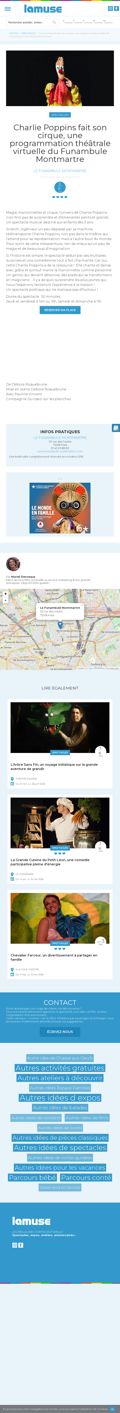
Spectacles (28, 33)
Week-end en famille (60, 1187)
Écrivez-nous (60, 1032)
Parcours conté (86, 1177)
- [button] (5, 600)
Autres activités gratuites (60, 1068)
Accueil (14, 33)
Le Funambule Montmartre (60, 171)
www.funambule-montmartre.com (60, 451)
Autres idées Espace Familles (60, 1087)
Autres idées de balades (60, 1107)
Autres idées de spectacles (60, 1148)
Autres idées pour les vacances (60, 1167)
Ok (112, 1409)
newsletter (116, 428)
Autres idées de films (87, 1117)
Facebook (116, 8)
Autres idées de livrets (60, 1127)
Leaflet (80, 668)
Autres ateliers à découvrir (60, 1078)
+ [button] (5, 594)
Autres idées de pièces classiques (60, 1137)
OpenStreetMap (96, 668)
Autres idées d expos (60, 1098)
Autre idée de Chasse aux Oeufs (60, 1058)
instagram (110, 8)
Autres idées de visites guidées (60, 1157)
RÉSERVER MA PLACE (60, 310)
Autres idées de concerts (36, 1117)
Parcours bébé (32, 1177)
